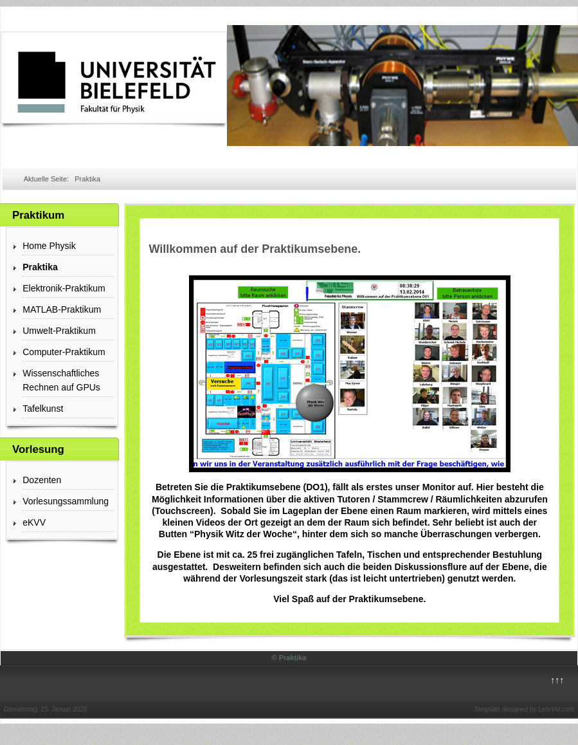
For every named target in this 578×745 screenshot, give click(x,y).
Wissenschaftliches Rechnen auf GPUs (61, 380)
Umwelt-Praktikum (59, 331)
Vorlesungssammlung (66, 501)
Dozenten (42, 480)
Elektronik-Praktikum (64, 288)
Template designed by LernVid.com (524, 709)
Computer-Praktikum (64, 352)
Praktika (40, 267)
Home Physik (49, 246)
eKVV (34, 522)
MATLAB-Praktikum (62, 309)
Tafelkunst (43, 408)
